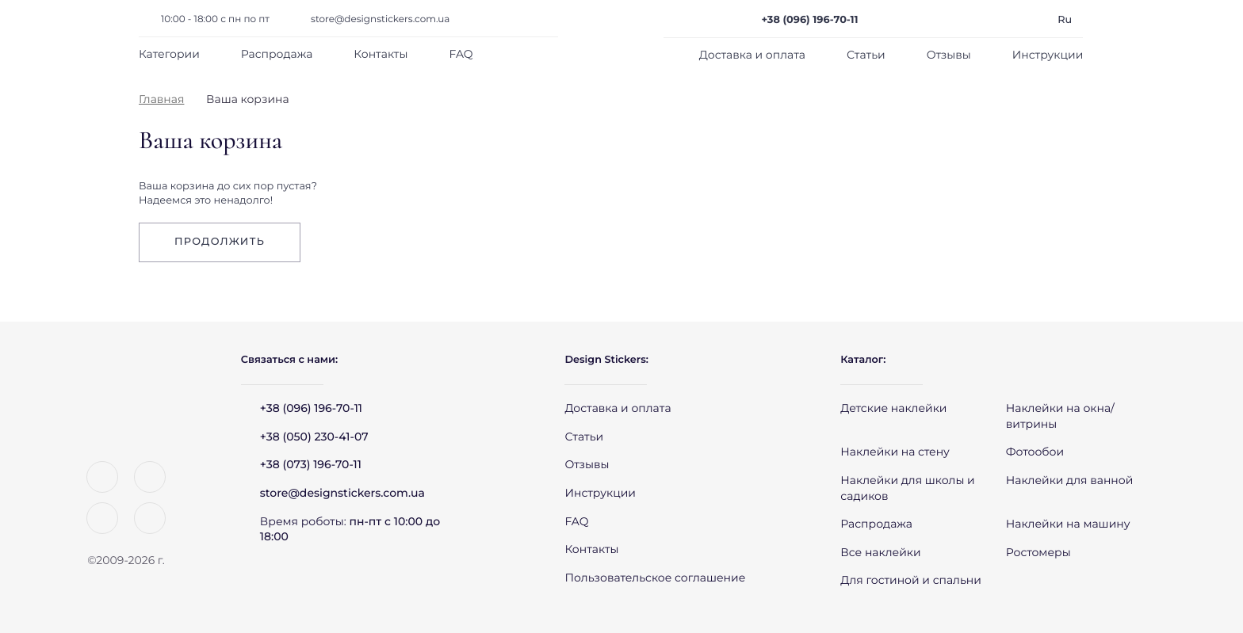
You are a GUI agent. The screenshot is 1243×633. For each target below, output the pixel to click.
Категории (169, 54)
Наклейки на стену (895, 451)
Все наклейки (880, 552)
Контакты (380, 54)
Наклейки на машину (1068, 524)
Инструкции (1048, 55)
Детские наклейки (893, 408)
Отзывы (949, 55)
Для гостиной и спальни (910, 580)
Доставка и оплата (752, 55)
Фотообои (1035, 451)
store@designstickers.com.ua (380, 19)
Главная (161, 99)
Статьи (866, 55)
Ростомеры (1038, 552)
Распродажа (277, 54)
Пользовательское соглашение (654, 577)
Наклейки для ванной (1070, 480)
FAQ (460, 54)
